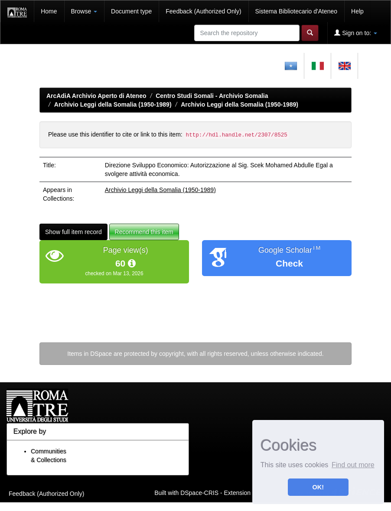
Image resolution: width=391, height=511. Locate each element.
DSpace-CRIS (199, 492)
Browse (84, 11)
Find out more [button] (353, 465)
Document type (131, 11)
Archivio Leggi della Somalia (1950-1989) (113, 104)
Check (289, 263)
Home (49, 11)
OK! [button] (318, 487)
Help (357, 11)
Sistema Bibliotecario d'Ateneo (296, 11)
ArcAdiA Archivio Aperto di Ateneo (96, 95)
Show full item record (73, 231)
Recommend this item (144, 231)
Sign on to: (355, 32)
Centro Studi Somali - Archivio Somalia (212, 95)
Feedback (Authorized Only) (203, 11)
